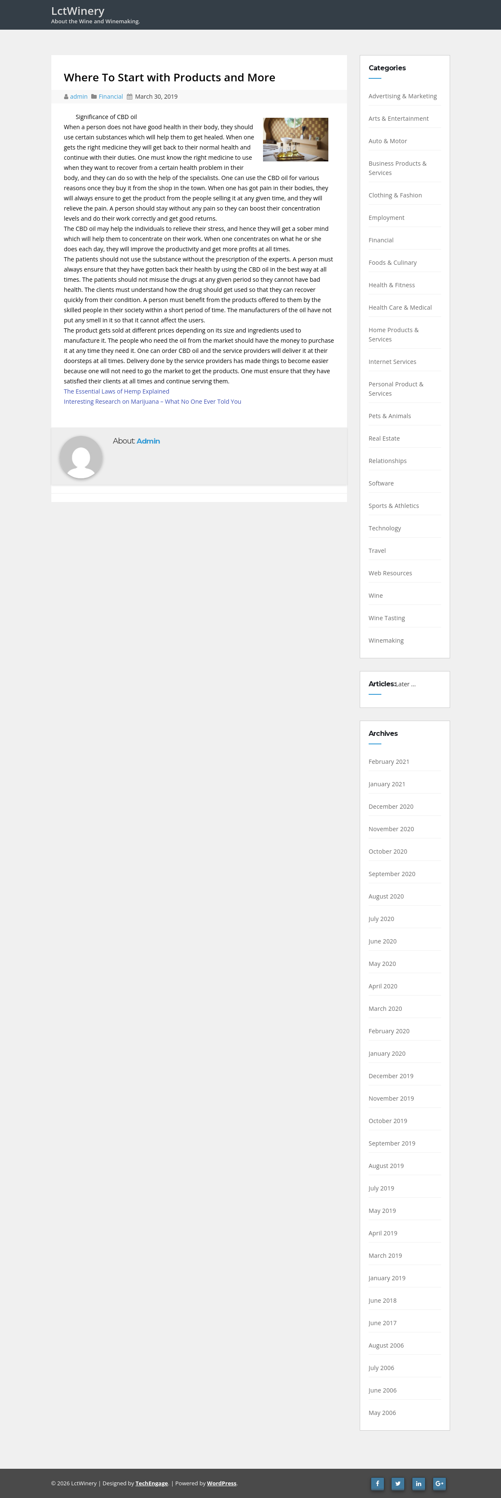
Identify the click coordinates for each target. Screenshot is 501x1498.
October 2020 (388, 851)
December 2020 (391, 806)
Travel (377, 550)
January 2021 (387, 784)
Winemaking (386, 640)
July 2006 (381, 1368)
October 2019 (388, 1121)
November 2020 (391, 829)
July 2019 (381, 1188)
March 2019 (385, 1255)
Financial (111, 96)
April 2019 (383, 1233)
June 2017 (383, 1323)
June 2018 (383, 1300)
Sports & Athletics (394, 506)
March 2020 (385, 1008)
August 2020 (386, 896)
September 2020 (392, 874)
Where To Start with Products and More (170, 77)
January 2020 (387, 1053)
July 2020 (381, 919)
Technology (385, 528)
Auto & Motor (388, 141)
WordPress (221, 1483)
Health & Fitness (392, 285)
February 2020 (389, 1031)
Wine (376, 595)
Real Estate (384, 438)
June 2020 (383, 941)
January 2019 (387, 1278)
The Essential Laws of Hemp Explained (117, 391)
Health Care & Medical (400, 307)
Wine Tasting (387, 618)
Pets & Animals (390, 416)
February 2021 (389, 761)
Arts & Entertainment (399, 118)
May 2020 (382, 964)
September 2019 (392, 1143)
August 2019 (386, 1166)
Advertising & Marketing (403, 96)
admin (79, 96)
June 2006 (383, 1390)
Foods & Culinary (393, 262)
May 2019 (382, 1211)
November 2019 (391, 1098)
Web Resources (390, 573)
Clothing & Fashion (395, 195)
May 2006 (382, 1413)
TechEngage (151, 1483)
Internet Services (393, 362)
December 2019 (391, 1076)
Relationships (388, 461)
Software (381, 483)
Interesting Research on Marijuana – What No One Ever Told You (152, 401)
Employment (387, 218)
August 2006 (386, 1345)
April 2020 (383, 986)
